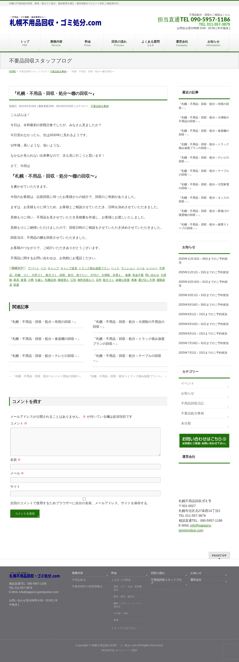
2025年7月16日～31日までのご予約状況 (204, 343)
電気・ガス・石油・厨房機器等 (127, 588)
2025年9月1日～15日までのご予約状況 (203, 314)
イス (43, 268)
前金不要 (138, 275)
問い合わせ (152, 275)
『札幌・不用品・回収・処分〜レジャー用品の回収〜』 (45, 376)
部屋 (16, 284)
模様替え (63, 280)
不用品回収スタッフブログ (166, 581)
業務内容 (77, 573)
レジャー (152, 268)
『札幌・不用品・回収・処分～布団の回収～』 (43, 322)
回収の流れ (158, 573)
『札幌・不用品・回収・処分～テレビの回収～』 (45, 356)
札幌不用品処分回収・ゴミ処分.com (114, 645)
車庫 (134, 280)
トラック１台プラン (123, 628)
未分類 (186, 423)
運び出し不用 (146, 280)
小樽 (31, 280)
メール (140, 268)
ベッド (115, 268)
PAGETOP (219, 555)
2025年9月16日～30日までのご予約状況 (204, 304)
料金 (114, 573)
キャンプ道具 (69, 268)
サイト (15, 492)
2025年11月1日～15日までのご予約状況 (204, 272)
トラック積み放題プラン (94, 268)
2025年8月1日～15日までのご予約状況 (203, 333)
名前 (15, 465)
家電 (23, 280)
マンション (128, 268)
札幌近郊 (50, 280)
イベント (187, 383)
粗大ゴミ (108, 280)
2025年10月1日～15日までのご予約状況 (204, 295)
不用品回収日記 (192, 403)
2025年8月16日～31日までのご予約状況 (204, 324)
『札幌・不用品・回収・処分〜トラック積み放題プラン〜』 (127, 376)
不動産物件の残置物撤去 (87, 586)
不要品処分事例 (100, 106)
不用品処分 (79, 579)
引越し (39, 280)
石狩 (98, 280)
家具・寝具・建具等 (124, 596)
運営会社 (196, 579)
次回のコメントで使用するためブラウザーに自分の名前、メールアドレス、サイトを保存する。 (80, 508)
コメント (18, 423)
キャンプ (53, 268)
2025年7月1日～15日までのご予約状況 (203, 352)
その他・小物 (121, 613)
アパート (33, 268)
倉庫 (128, 275)
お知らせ (187, 393)
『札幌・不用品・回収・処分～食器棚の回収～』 (45, 339)
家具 (16, 280)
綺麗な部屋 (123, 280)
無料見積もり (85, 280)
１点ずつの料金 (121, 579)
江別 (73, 280)
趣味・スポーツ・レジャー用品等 (127, 605)
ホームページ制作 (126, 650)
